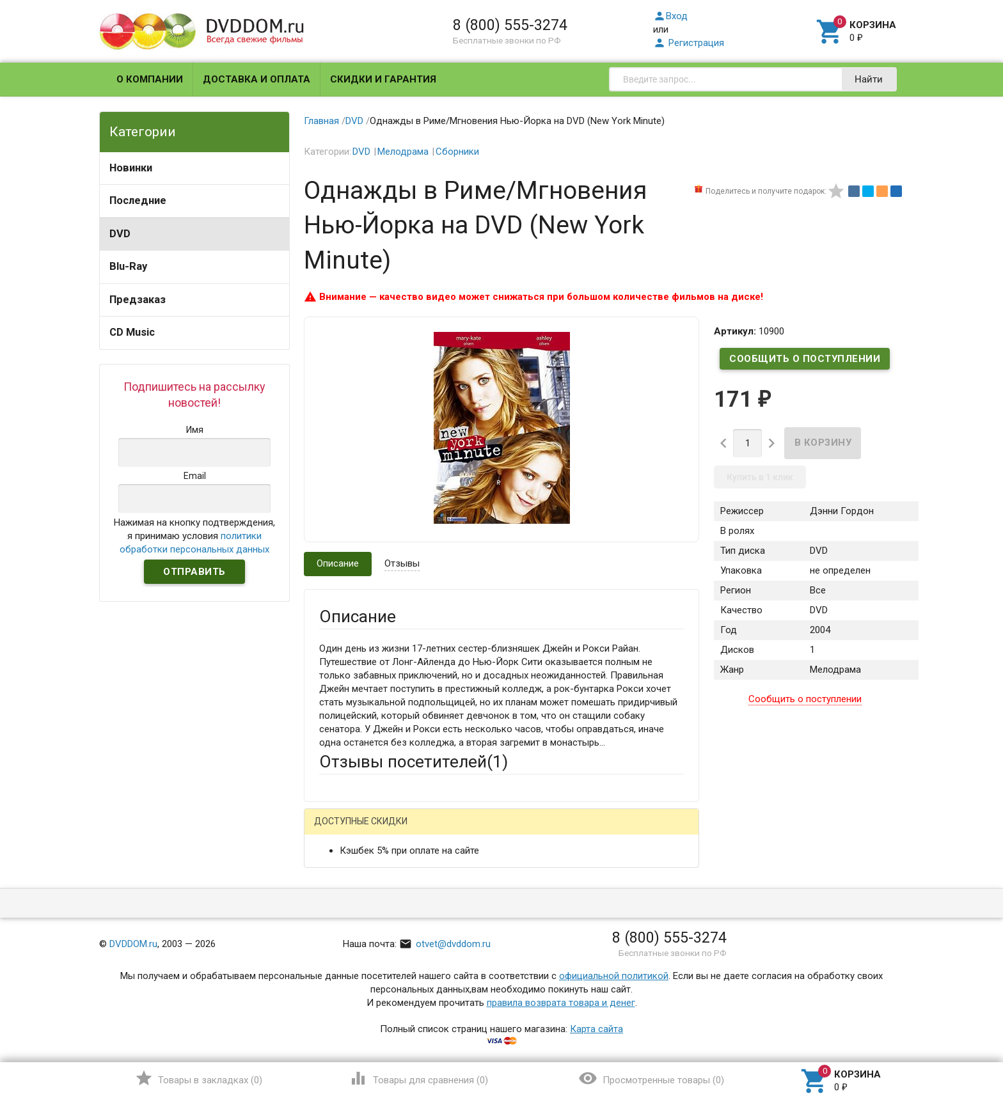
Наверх (949, 1036)
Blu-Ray (128, 266)
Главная (321, 121)
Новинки (130, 168)
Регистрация (688, 43)
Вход (670, 16)
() (198, 1078)
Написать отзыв (386, 826)
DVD (119, 234)
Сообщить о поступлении (804, 359)
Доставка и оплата (256, 79)
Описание (338, 563)
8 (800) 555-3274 (510, 25)
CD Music (132, 332)
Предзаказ (137, 300)
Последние (137, 200)
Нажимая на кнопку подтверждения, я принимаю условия (194, 536)
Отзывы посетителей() (413, 761)
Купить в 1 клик (760, 477)
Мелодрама (403, 151)
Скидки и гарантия (383, 79)
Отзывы (402, 563)
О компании (149, 79)
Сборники (457, 151)
